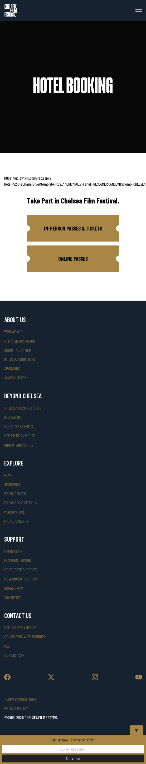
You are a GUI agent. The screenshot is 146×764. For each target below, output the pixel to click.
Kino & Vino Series (18, 444)
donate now (13, 587)
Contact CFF (14, 655)
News (8, 474)
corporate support (20, 569)
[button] (73, 228)
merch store (14, 511)
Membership (13, 551)
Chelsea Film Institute (22, 407)
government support (21, 578)
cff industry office (20, 627)
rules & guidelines (19, 359)
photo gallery (16, 521)
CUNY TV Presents (18, 426)
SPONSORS (12, 484)
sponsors (12, 368)
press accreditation (20, 502)
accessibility (15, 377)
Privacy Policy (16, 708)
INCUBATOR (12, 417)
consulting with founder (25, 636)
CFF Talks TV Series (19, 435)
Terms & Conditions (20, 699)
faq (6, 645)
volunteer (13, 597)
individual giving (17, 560)
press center (15, 493)
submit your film (17, 350)
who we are (13, 331)
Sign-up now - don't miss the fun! (73, 739)
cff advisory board (19, 340)
